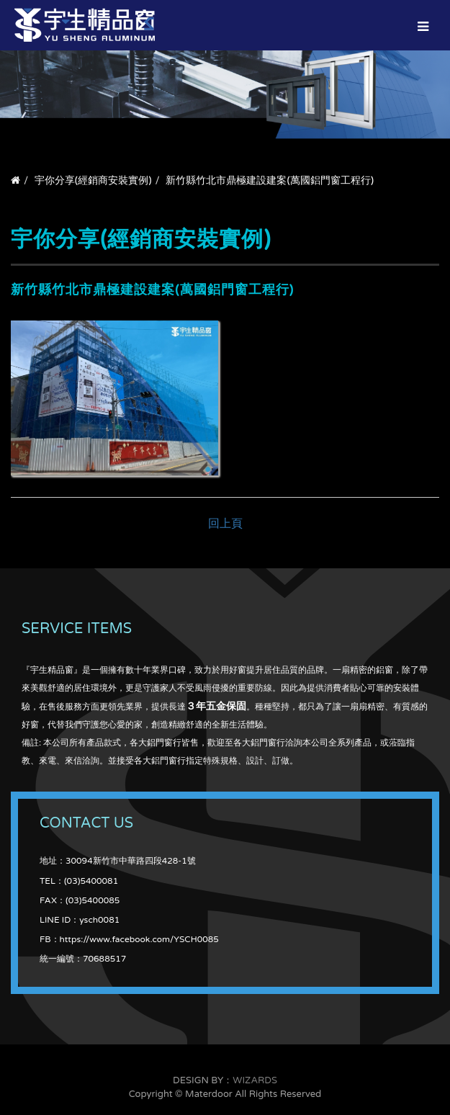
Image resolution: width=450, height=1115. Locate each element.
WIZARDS (255, 1080)
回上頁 (225, 523)
